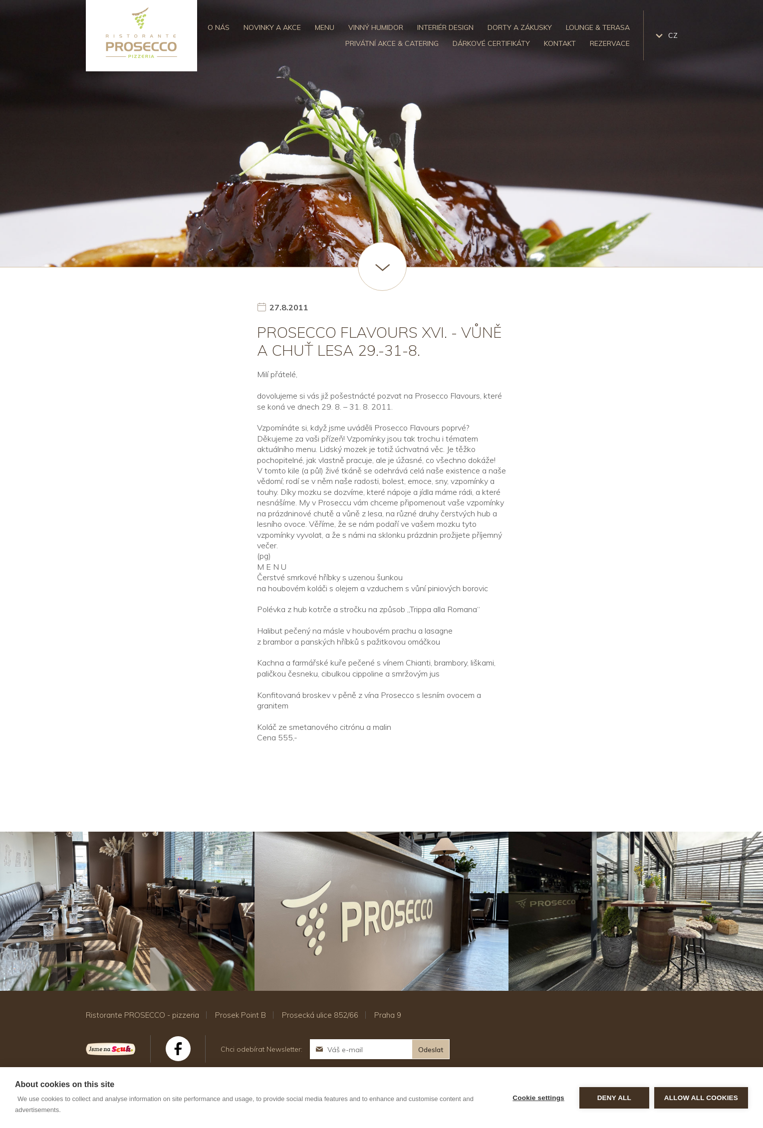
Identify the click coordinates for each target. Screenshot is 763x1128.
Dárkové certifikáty (491, 43)
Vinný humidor (375, 27)
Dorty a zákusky (520, 27)
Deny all (614, 1098)
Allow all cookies (701, 1098)
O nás (219, 27)
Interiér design (445, 27)
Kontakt (560, 43)
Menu (324, 27)
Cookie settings (538, 1098)
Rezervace (610, 43)
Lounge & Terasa (598, 27)
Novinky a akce (272, 27)
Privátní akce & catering (392, 43)
